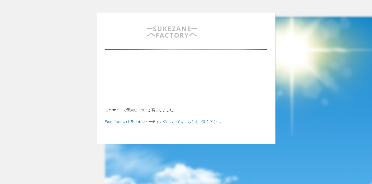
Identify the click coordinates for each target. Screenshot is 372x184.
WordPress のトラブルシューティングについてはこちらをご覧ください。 (164, 122)
